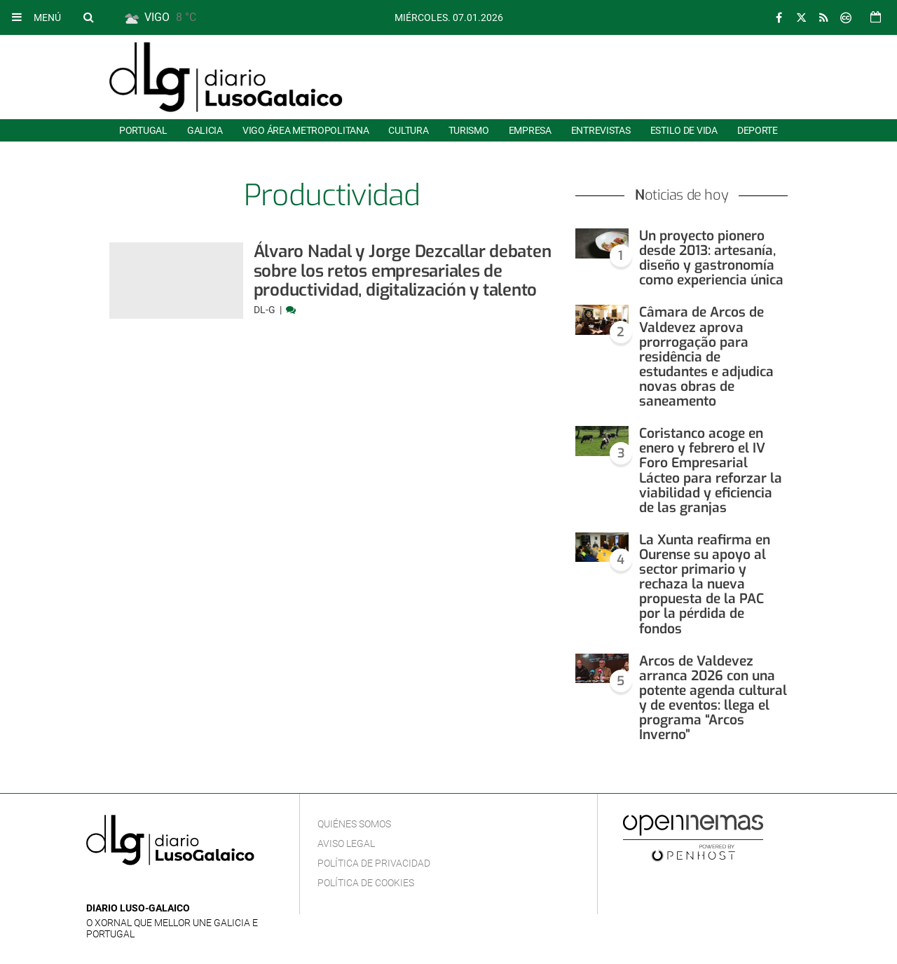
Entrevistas (601, 130)
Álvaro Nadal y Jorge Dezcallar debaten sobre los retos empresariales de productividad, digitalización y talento (403, 270)
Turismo (468, 130)
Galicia (205, 130)
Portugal (143, 130)
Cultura (408, 130)
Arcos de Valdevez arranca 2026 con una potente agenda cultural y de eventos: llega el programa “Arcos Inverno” (713, 698)
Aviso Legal (346, 843)
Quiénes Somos (354, 823)
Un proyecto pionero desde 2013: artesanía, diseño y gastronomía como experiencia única (711, 258)
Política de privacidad (373, 863)
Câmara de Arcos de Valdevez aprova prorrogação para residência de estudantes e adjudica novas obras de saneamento (706, 356)
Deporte (757, 130)
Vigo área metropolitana (305, 130)
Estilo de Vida (684, 130)
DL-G (266, 309)
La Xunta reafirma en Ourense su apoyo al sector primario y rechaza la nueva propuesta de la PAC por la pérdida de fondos (704, 584)
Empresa (530, 130)
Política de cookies (365, 882)
